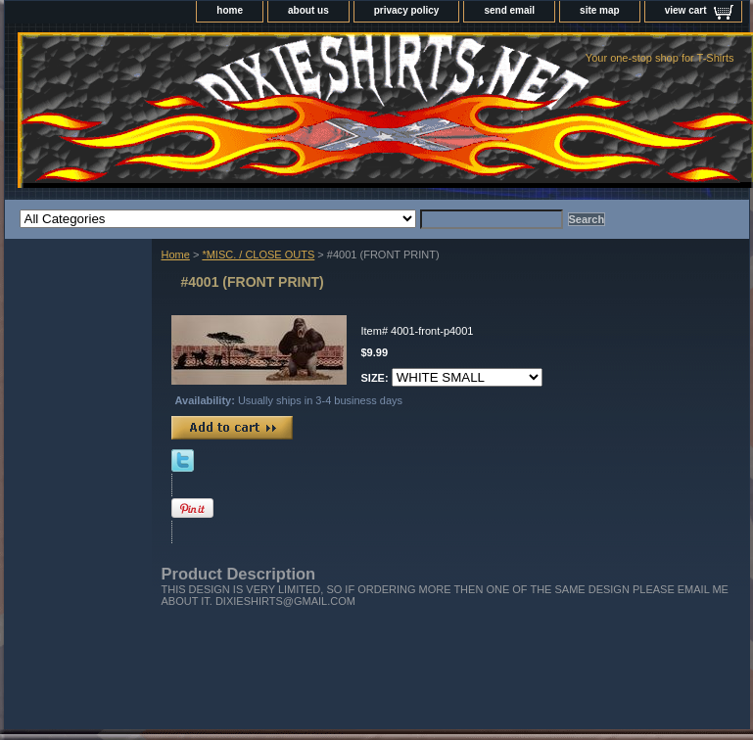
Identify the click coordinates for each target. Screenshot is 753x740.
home (229, 10)
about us (308, 10)
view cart (686, 10)
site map (600, 10)
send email (509, 10)
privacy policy (407, 10)
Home (176, 254)
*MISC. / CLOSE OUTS (258, 254)
